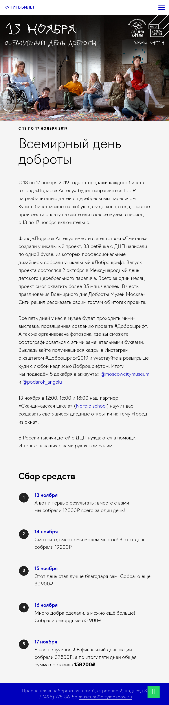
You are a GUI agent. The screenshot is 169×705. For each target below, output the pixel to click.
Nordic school (91, 406)
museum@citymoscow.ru (105, 697)
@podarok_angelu (42, 382)
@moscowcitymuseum (125, 374)
